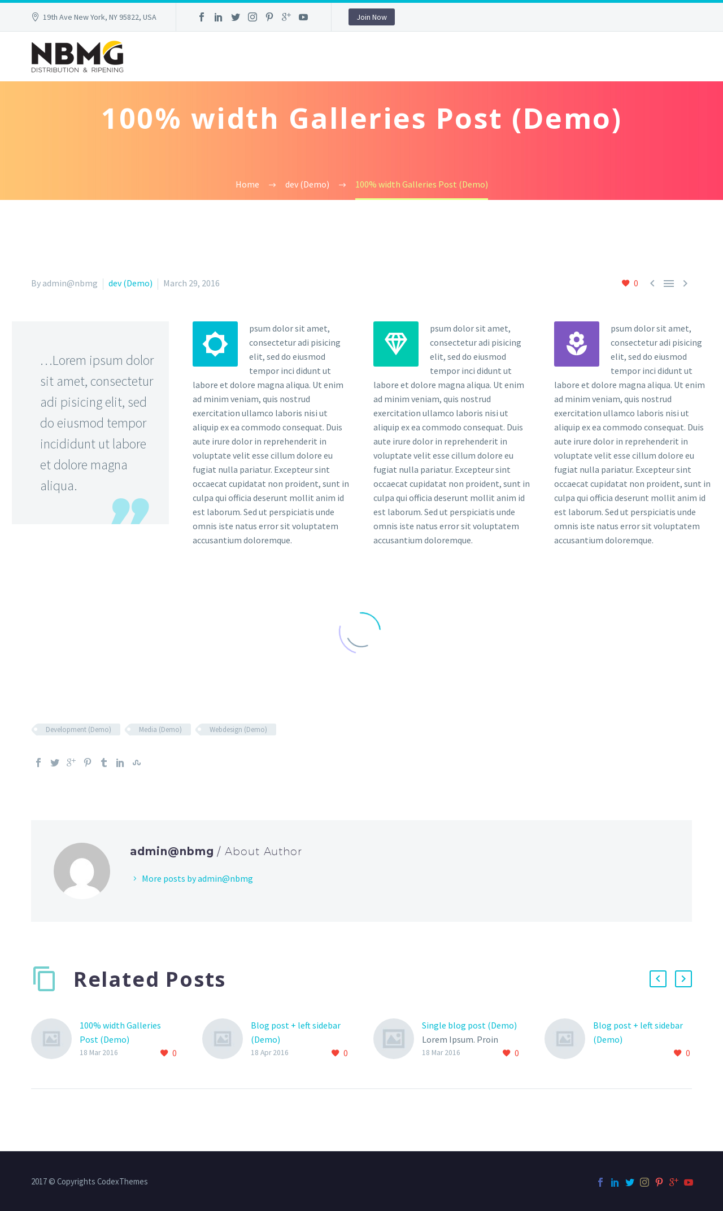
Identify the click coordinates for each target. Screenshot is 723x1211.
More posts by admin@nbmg (197, 878)
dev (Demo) (130, 283)
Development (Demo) (78, 729)
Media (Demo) (160, 729)
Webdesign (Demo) (238, 729)
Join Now (371, 17)
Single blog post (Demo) (469, 1025)
